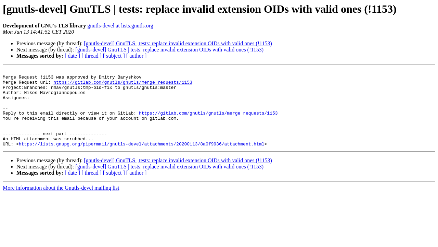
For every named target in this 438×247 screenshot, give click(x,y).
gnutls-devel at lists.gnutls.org (120, 25)
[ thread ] (91, 56)
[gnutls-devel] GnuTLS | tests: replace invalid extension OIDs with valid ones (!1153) (178, 43)
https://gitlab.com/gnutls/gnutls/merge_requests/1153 (122, 85)
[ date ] (72, 56)
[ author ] (136, 56)
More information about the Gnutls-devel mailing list (61, 203)
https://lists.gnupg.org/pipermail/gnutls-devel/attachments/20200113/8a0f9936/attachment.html (142, 159)
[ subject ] (114, 56)
